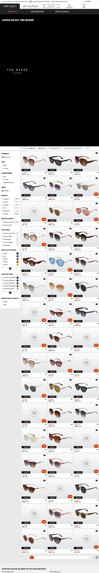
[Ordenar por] (76, 37)
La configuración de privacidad (10, 529)
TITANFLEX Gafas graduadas (56, 482)
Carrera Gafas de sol (8, 461)
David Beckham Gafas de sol (10, 467)
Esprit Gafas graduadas (9, 484)
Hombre (5, 57)
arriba (96, 562)
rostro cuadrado (10, 131)
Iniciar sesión (69, 7)
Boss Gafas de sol (7, 469)
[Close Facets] (10, 38)
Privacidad (18, 562)
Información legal (27, 562)
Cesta (84, 7)
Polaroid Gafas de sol (8, 463)
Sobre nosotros (6, 526)
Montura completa (10, 111)
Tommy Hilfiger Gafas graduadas (58, 478)
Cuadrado (10, 88)
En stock (5, 69)
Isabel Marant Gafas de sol (57, 467)
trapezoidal (10, 134)
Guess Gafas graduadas (9, 482)
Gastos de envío (38, 531)
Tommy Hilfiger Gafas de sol (58, 463)
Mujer (4, 54)
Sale (4, 66)
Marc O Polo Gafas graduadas (10, 478)
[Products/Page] (55, 37)
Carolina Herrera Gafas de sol (58, 469)
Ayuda (68, 526)
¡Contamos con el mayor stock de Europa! (16, 1)
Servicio (35, 526)
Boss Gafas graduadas (8, 486)
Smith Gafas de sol (55, 461)
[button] (10, 6)
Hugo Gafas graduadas (55, 484)
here (46, 507)
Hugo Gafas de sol (55, 465)
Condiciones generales (7, 562)
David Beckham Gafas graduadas (58, 486)
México (89, 1)
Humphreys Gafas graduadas (10, 480)
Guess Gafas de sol (7, 465)
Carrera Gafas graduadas (55, 480)
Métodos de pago (38, 529)
